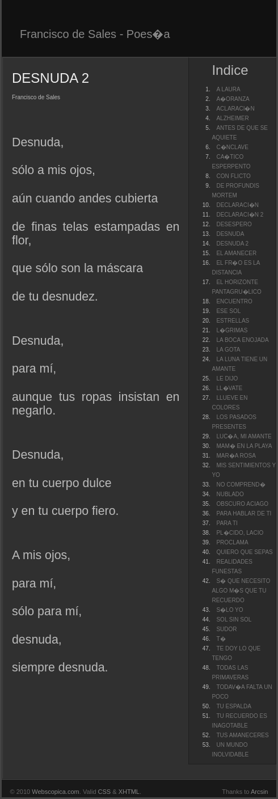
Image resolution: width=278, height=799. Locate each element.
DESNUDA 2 (232, 243)
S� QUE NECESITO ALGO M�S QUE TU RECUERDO (241, 590)
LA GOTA (228, 349)
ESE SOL (228, 311)
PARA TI (226, 523)
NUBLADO (229, 494)
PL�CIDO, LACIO (239, 533)
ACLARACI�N (235, 108)
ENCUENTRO (234, 301)
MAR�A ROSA (235, 456)
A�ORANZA (232, 99)
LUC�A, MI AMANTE (243, 436)
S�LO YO (229, 610)
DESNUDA (230, 234)
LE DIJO (227, 378)
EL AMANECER (236, 253)
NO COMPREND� (240, 484)
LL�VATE (229, 388)
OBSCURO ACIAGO (242, 504)
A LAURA (228, 89)
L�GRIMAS (231, 330)
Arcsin (259, 791)
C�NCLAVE (232, 147)
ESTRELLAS (232, 321)
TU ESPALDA (233, 706)
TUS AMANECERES (242, 735)
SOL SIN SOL (233, 619)
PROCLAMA (232, 542)
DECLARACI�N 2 (239, 215)
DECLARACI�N (237, 205)
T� (220, 639)
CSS (104, 791)
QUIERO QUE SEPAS (244, 552)
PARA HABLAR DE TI (243, 513)
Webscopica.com (55, 791)
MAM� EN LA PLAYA (244, 446)
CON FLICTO (233, 176)
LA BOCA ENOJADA (242, 340)
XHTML (129, 791)
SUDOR (226, 629)
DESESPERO (233, 224)
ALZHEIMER (232, 118)
